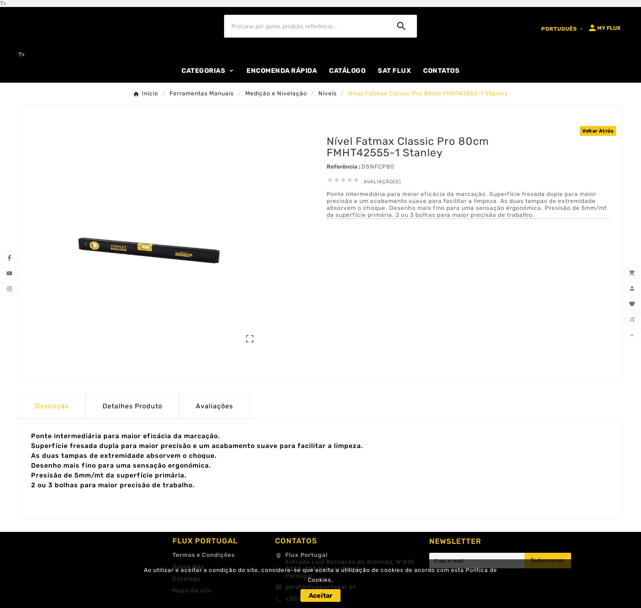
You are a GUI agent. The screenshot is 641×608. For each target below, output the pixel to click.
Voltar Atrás (598, 131)
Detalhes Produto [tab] (132, 406)
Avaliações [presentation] (214, 406)
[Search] (401, 26)
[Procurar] (306, 26)
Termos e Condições (204, 555)
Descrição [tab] (52, 406)
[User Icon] (604, 28)
